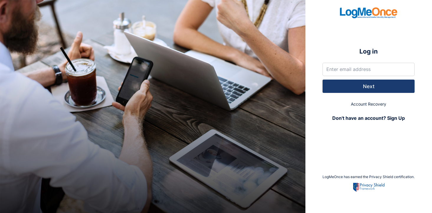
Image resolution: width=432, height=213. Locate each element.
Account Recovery (368, 103)
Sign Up (396, 118)
